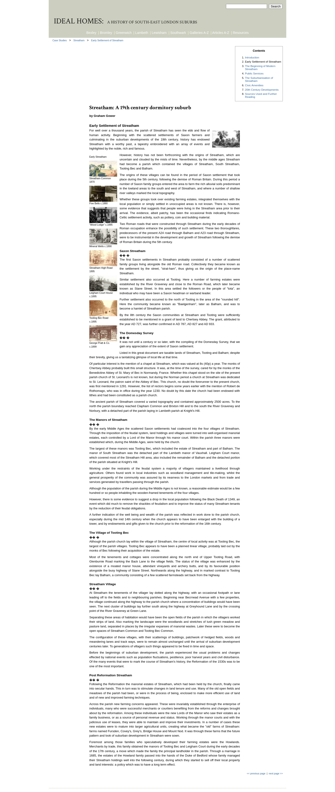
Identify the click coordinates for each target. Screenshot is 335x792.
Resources (241, 33)
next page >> (276, 773)
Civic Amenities (254, 85)
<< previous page (256, 773)
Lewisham (159, 33)
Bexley (91, 33)
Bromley (106, 33)
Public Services (254, 73)
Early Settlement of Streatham (107, 40)
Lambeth (141, 33)
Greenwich (124, 33)
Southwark (178, 33)
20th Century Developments (262, 89)
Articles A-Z (220, 33)
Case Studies (60, 40)
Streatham (79, 40)
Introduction (252, 57)
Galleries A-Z (199, 33)
